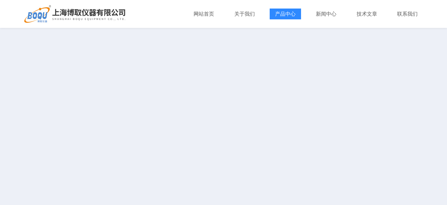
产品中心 (285, 14)
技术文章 (367, 14)
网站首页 (204, 14)
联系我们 (407, 14)
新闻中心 (326, 14)
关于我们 (244, 14)
